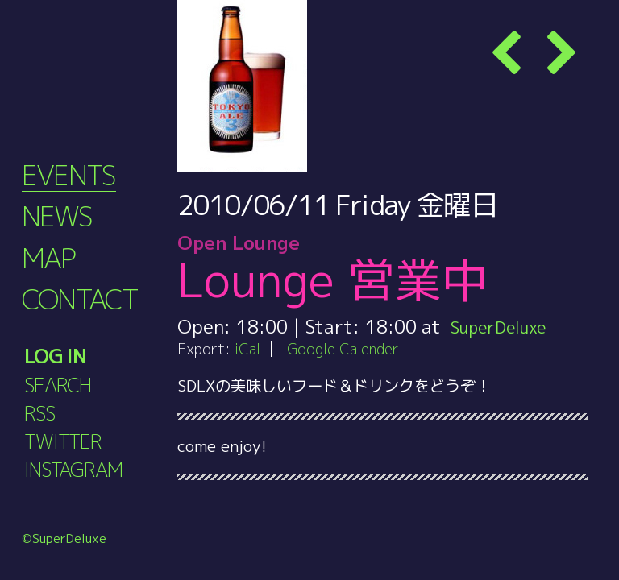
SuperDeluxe (506, 326)
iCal (248, 348)
